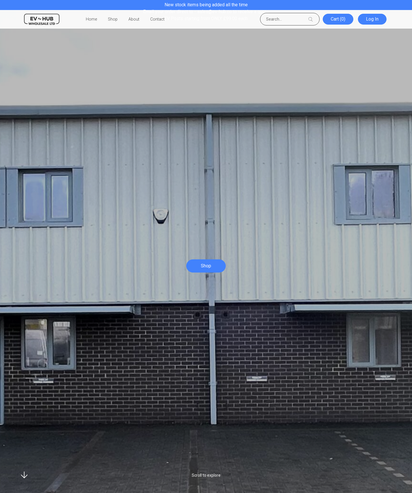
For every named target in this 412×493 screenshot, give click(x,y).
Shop (113, 19)
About (133, 19)
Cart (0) (339, 19)
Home (91, 19)
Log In (373, 19)
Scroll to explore (206, 475)
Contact (157, 19)
